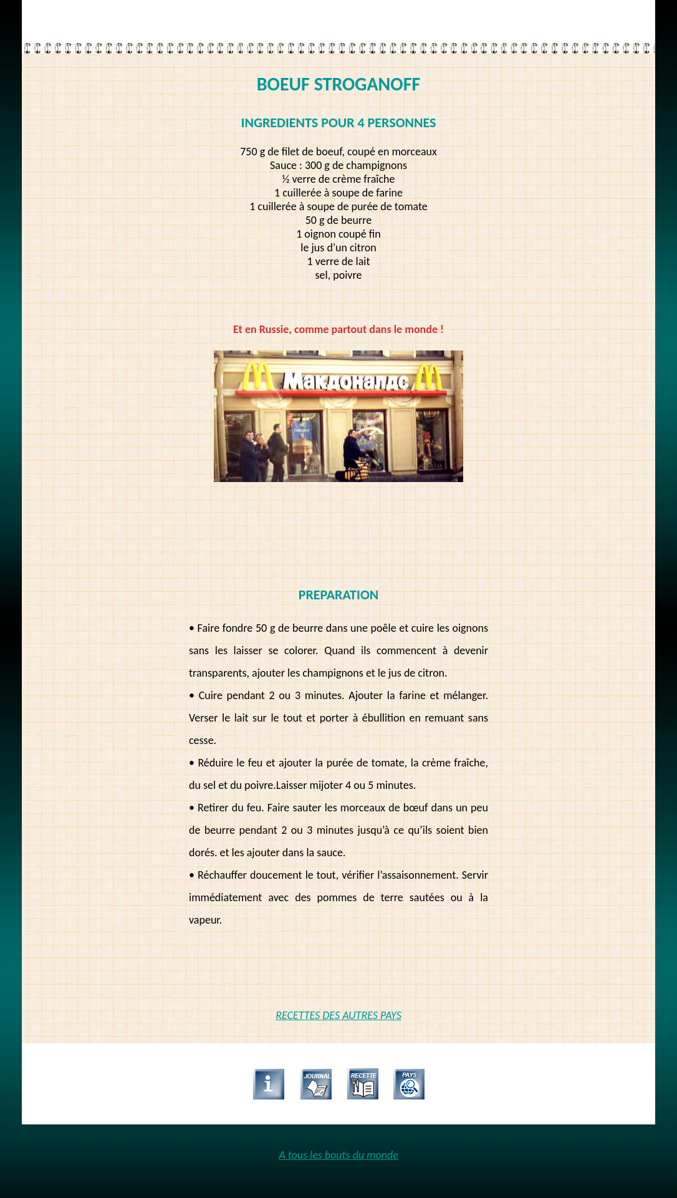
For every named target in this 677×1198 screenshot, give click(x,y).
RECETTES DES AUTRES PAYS (338, 1015)
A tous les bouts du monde (338, 1155)
